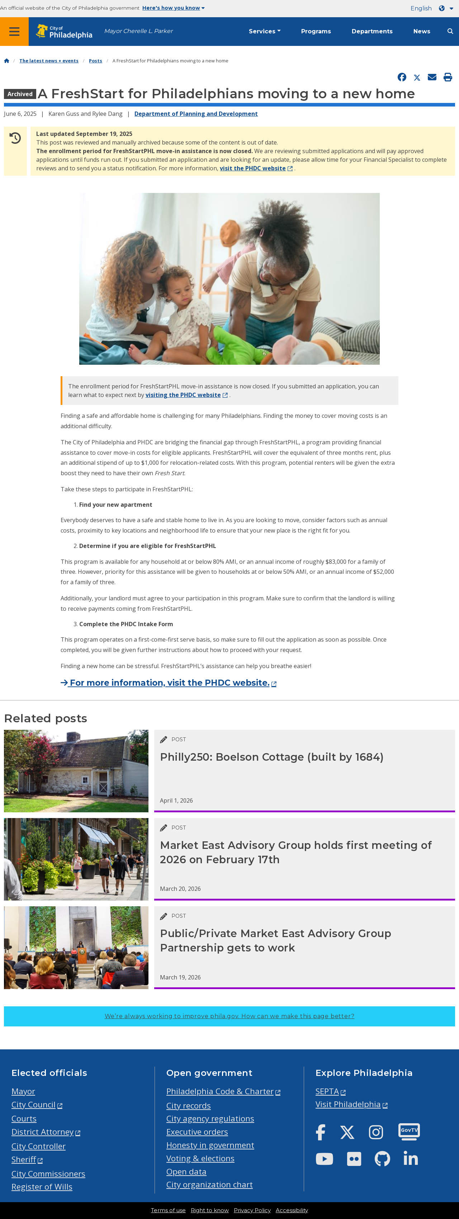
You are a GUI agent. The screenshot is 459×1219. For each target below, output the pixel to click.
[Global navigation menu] (14, 31)
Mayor (23, 1091)
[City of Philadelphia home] (66, 31)
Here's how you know (173, 8)
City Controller (38, 1146)
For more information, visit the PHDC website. (165, 683)
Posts (95, 61)
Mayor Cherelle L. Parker (138, 31)
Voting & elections (200, 1158)
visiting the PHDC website (183, 395)
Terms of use (168, 1210)
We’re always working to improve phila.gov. (230, 1016)
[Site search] (450, 31)
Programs (316, 31)
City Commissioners (48, 1173)
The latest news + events (49, 61)
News (421, 31)
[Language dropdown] (447, 8)
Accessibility (292, 1210)
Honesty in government (210, 1145)
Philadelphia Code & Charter (220, 1091)
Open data (186, 1171)
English (421, 8)
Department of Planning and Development (196, 114)
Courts (24, 1118)
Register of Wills (41, 1186)
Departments (372, 31)
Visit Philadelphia (348, 1104)
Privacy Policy (252, 1210)
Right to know (210, 1210)
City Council (33, 1104)
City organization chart (209, 1184)
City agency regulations (210, 1118)
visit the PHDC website (253, 168)
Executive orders (197, 1131)
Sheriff (23, 1159)
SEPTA (327, 1091)
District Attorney (42, 1131)
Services (262, 31)
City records (188, 1105)
